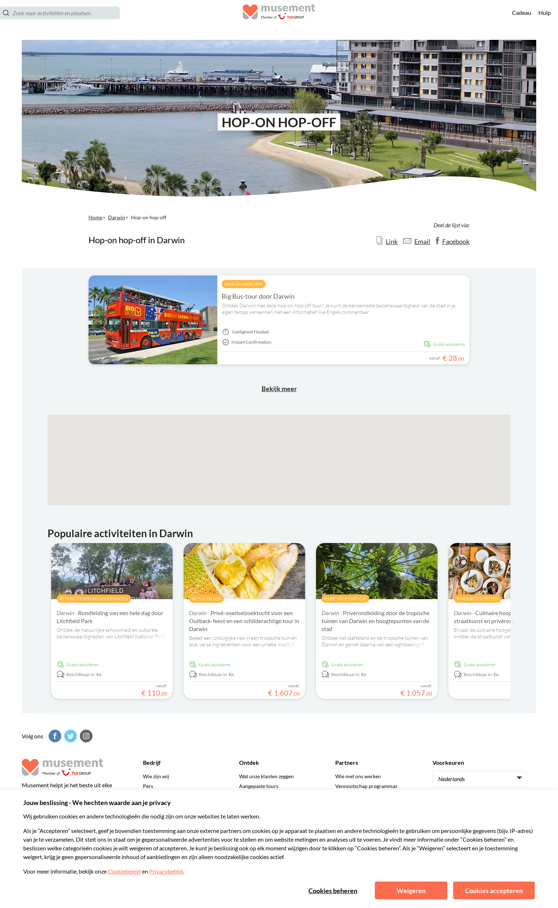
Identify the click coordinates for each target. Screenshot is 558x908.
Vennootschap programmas (366, 786)
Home (95, 217)
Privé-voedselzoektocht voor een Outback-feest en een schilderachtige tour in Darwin (244, 620)
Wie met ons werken (358, 776)
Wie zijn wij (156, 776)
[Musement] (279, 20)
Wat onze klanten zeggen (266, 776)
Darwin (116, 217)
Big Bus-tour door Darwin (258, 296)
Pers (148, 786)
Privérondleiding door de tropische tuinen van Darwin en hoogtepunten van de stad (375, 620)
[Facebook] (54, 736)
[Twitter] (69, 736)
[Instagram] (85, 736)
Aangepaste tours (258, 786)
